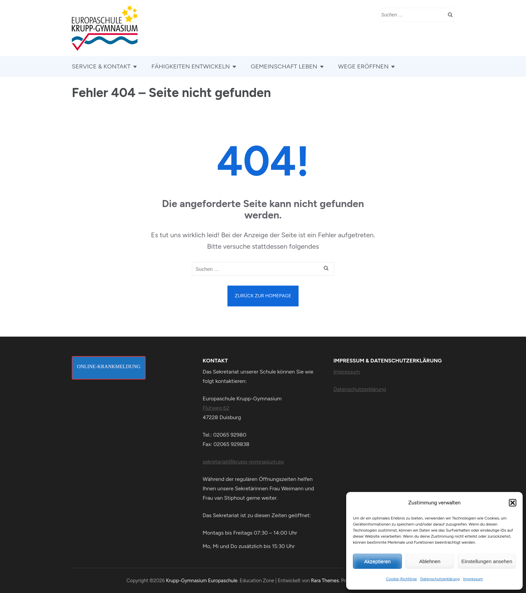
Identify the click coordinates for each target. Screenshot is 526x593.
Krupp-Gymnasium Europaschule (202, 581)
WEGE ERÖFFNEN (363, 66)
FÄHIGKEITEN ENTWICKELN (190, 66)
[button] (512, 502)
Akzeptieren (377, 561)
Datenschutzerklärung (440, 579)
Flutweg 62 (216, 408)
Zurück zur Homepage (263, 296)
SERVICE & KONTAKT (101, 66)
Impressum (473, 579)
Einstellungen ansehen (486, 561)
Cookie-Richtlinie (401, 579)
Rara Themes (325, 581)
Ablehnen (429, 561)
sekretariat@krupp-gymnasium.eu (243, 461)
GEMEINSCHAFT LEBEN (284, 66)
